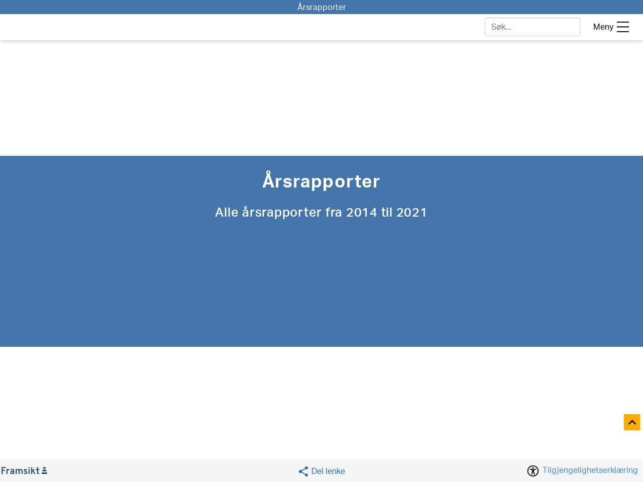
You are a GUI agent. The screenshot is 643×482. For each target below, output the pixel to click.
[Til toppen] (632, 423)
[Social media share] (321, 471)
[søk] (532, 27)
